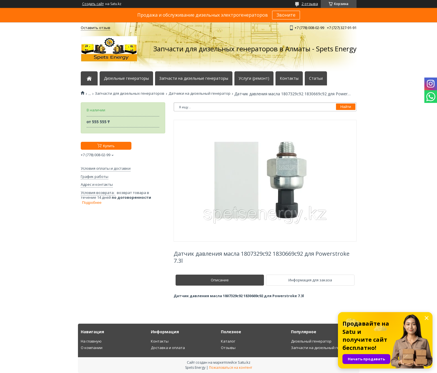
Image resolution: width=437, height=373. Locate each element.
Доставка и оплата (168, 347)
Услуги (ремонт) (254, 78)
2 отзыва (310, 3)
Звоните (286, 15)
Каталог (228, 341)
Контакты (289, 78)
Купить (109, 146)
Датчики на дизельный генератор (199, 93)
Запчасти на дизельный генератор (323, 347)
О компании (91, 347)
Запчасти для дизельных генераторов (129, 93)
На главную (91, 341)
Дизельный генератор (311, 341)
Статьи (316, 78)
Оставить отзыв (95, 27)
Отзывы (228, 347)
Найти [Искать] (345, 107)
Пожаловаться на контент (230, 367)
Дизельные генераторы (126, 78)
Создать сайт (93, 4)
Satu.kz (244, 362)
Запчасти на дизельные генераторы (193, 78)
